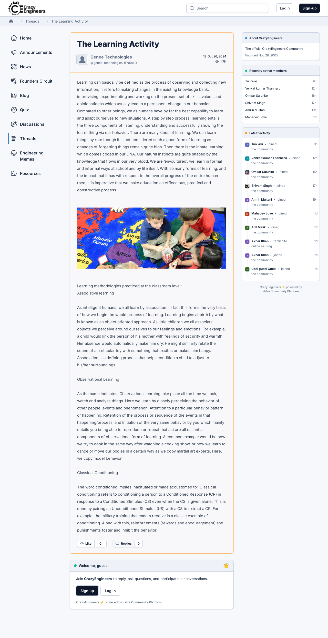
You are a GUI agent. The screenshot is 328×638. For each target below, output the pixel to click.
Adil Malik (258, 227)
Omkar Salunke (256, 95)
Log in (110, 590)
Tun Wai (251, 81)
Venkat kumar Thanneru (262, 88)
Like (85, 544)
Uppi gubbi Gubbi (263, 269)
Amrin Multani (255, 110)
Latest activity (259, 133)
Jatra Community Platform (142, 602)
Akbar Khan (260, 241)
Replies (123, 544)
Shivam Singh (255, 103)
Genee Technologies (111, 57)
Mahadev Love (256, 117)
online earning (261, 246)
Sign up (87, 590)
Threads (32, 21)
